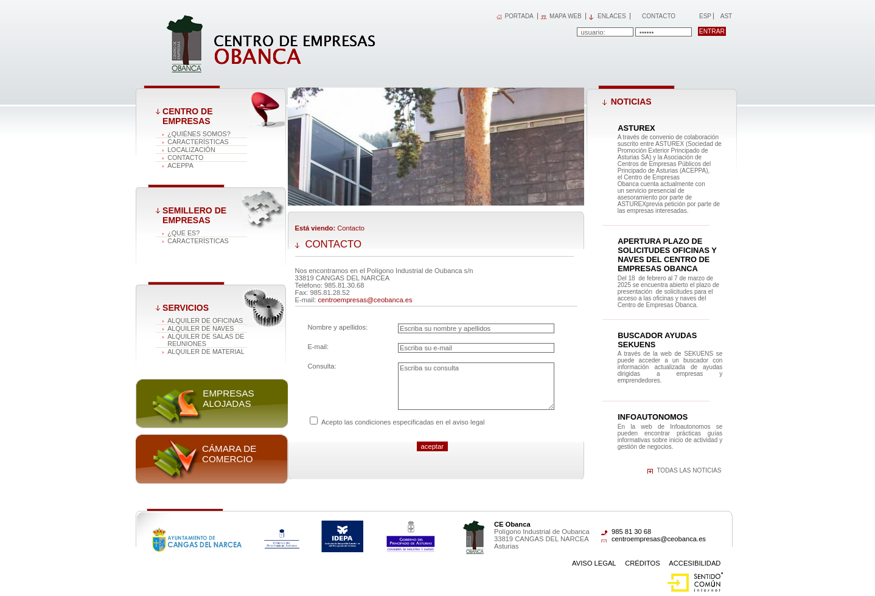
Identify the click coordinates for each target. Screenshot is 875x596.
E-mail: (318, 346)
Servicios (185, 308)
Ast (726, 16)
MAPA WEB (565, 16)
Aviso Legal (594, 563)
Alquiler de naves (200, 328)
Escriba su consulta (476, 386)
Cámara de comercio (229, 453)
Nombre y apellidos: (337, 327)
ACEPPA (180, 165)
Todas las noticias (689, 470)
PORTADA (518, 16)
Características (198, 141)
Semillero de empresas (194, 215)
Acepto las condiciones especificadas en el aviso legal (403, 422)
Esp (704, 16)
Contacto (658, 16)
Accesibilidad (694, 563)
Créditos (642, 563)
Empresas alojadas (228, 398)
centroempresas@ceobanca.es (365, 299)
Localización (191, 149)
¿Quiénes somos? (198, 133)
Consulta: (321, 366)
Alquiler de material (206, 351)
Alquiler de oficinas (205, 320)
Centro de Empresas (187, 116)
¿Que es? (183, 233)
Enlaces (612, 16)
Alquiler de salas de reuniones (205, 340)
